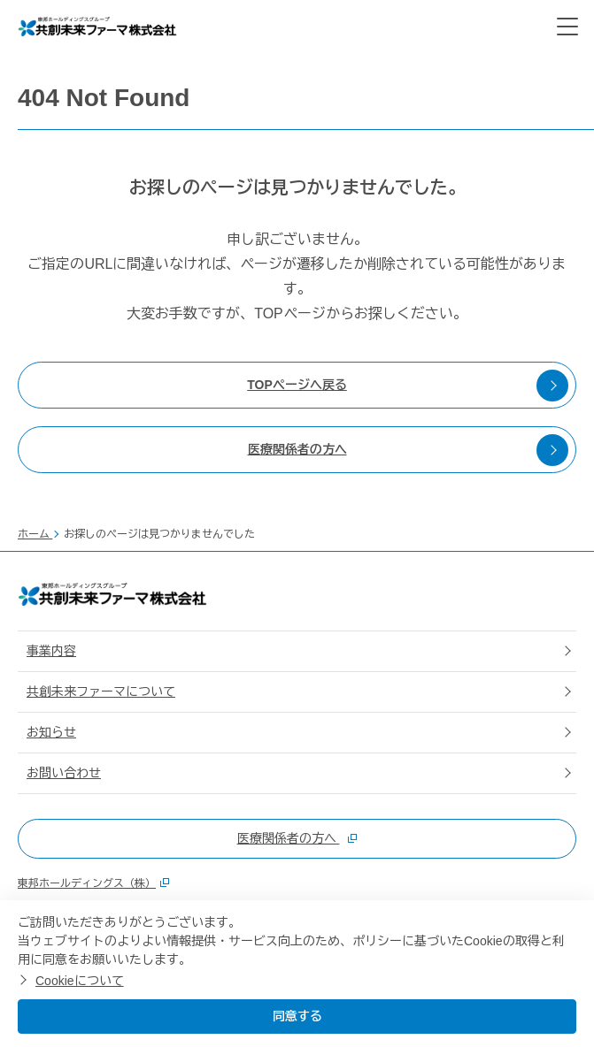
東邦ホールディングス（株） (93, 883)
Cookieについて (79, 981)
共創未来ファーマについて (101, 691)
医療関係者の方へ (408, 450)
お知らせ (51, 732)
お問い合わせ (64, 773)
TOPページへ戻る (407, 385)
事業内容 (51, 651)
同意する (297, 1016)
